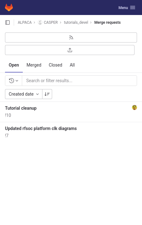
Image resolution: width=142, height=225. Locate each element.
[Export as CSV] (70, 50)
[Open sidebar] (7, 23)
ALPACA (25, 22)
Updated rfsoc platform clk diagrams (41, 128)
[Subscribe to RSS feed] (71, 37)
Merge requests (107, 22)
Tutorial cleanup (21, 108)
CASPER (48, 22)
